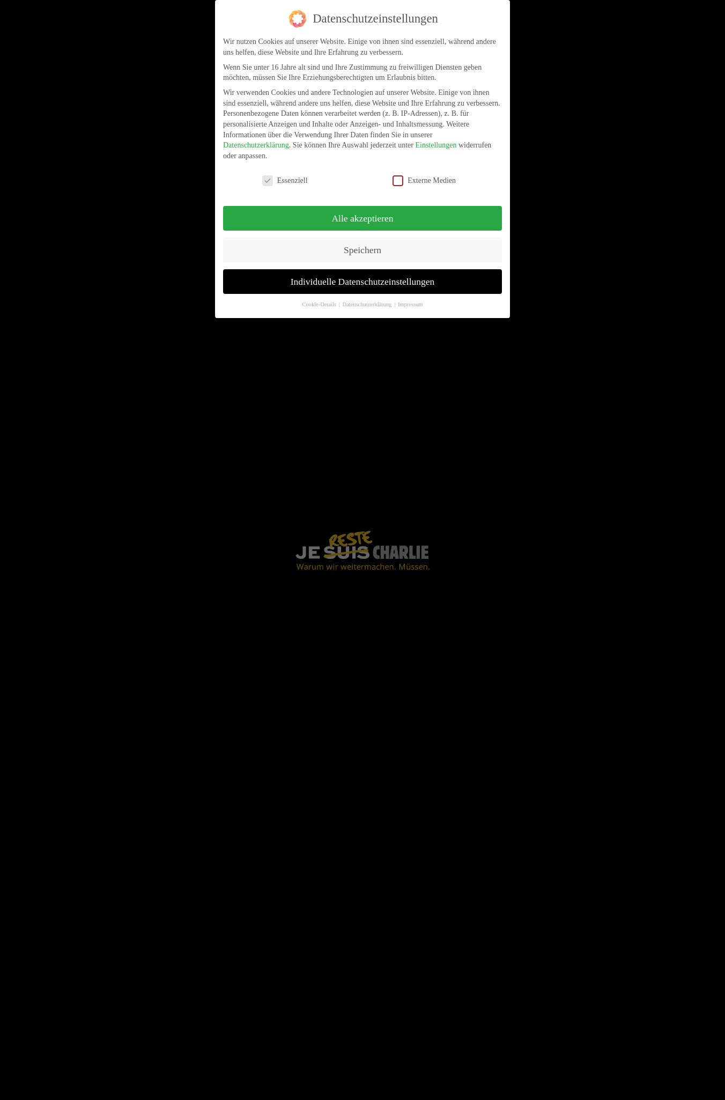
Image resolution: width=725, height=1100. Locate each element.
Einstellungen (435, 145)
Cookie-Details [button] (319, 304)
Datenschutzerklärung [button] (367, 304)
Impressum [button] (410, 304)
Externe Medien (424, 180)
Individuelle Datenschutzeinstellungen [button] (363, 281)
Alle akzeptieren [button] (362, 217)
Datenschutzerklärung (256, 145)
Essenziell (285, 180)
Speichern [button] (362, 249)
